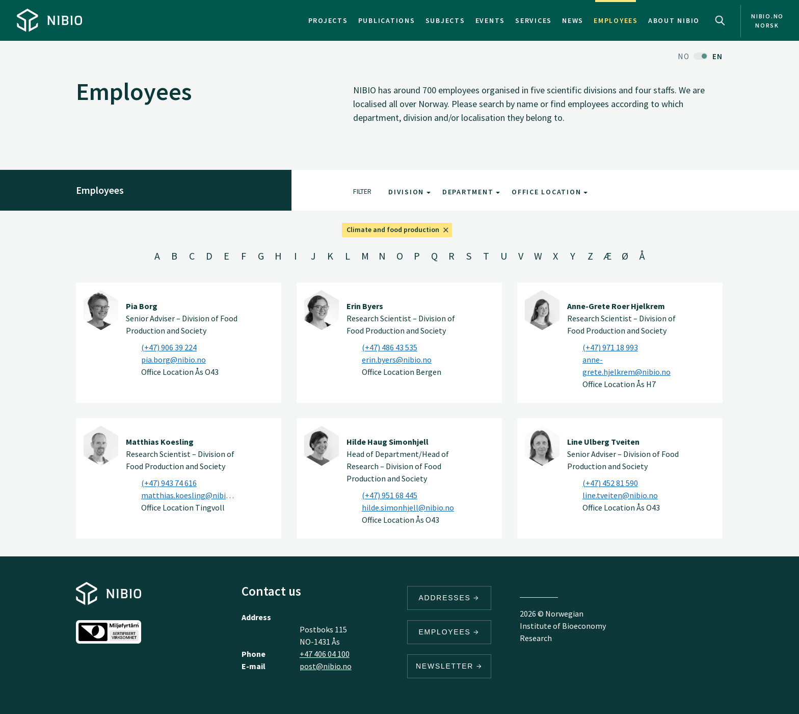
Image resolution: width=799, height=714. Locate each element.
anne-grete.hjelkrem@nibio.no (626, 365)
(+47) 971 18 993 (610, 347)
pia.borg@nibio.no (173, 359)
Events (490, 20)
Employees (616, 20)
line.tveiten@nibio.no (620, 495)
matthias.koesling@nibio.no (189, 495)
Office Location (550, 191)
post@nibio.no (326, 666)
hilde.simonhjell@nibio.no (408, 507)
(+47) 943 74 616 (169, 483)
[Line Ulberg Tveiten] (542, 446)
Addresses (449, 598)
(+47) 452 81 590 (610, 483)
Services (533, 20)
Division (409, 191)
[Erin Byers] (321, 310)
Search (720, 20)
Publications (386, 20)
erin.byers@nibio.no (397, 359)
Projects (328, 20)
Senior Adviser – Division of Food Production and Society (181, 318)
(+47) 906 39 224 (169, 347)
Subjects (445, 20)
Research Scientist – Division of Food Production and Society (401, 318)
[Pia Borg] (101, 310)
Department (471, 191)
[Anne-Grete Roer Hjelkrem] (542, 310)
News (572, 20)
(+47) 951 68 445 (389, 495)
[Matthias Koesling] (101, 446)
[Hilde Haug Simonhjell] (321, 446)
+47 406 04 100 (325, 654)
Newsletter (449, 666)
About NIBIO (674, 20)
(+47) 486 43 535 (389, 347)
